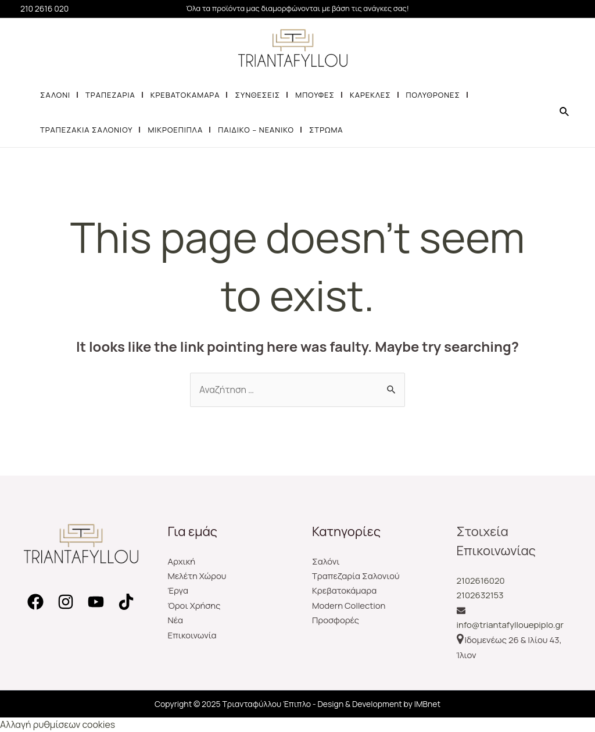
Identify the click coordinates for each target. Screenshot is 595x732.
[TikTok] (126, 602)
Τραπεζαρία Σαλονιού (356, 576)
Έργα (178, 591)
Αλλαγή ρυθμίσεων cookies (58, 724)
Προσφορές (336, 621)
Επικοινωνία (192, 636)
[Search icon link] (565, 112)
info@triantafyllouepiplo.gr (510, 625)
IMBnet (427, 703)
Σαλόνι (326, 561)
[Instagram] (66, 602)
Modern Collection (349, 606)
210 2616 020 (44, 8)
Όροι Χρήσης (194, 606)
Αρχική (182, 561)
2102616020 (481, 580)
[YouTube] (96, 602)
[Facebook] (35, 602)
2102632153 (480, 595)
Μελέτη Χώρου (197, 576)
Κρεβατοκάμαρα (344, 591)
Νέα (176, 621)
